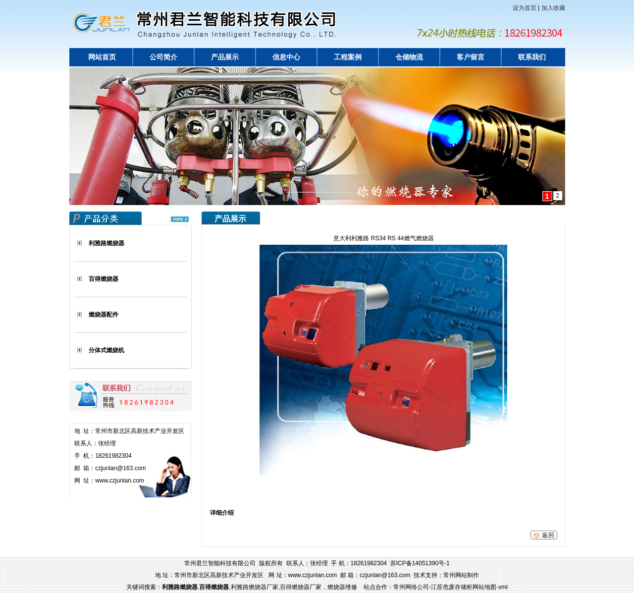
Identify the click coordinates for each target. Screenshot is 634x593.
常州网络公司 (411, 587)
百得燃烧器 (103, 278)
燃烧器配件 (103, 314)
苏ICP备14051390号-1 (420, 563)
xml (503, 587)
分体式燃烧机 (106, 350)
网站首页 (102, 57)
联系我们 (532, 57)
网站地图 (484, 587)
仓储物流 (409, 57)
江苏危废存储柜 (452, 587)
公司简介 (163, 57)
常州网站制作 (461, 575)
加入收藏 (553, 7)
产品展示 (225, 57)
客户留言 (470, 57)
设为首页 (524, 7)
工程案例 (348, 57)
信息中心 (286, 57)
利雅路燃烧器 (106, 243)
